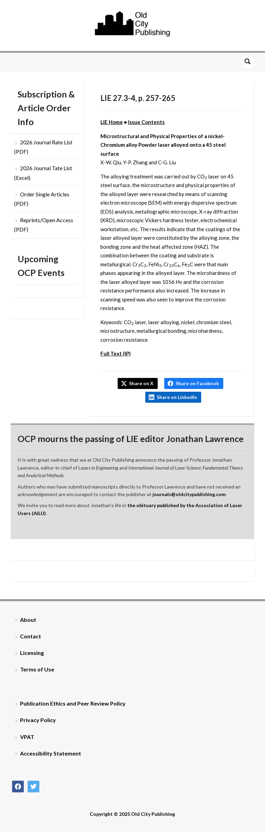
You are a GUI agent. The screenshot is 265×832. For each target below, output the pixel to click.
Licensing (32, 652)
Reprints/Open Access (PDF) (43, 225)
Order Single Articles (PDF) (41, 199)
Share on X (141, 383)
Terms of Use (37, 669)
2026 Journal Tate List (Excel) (43, 173)
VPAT (27, 736)
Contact (30, 636)
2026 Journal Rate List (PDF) (43, 147)
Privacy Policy (38, 720)
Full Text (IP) (115, 353)
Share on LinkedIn (177, 397)
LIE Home (111, 122)
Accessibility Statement (50, 753)
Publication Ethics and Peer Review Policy (73, 703)
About (28, 619)
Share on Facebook (197, 383)
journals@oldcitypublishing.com (189, 494)
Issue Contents (146, 122)
